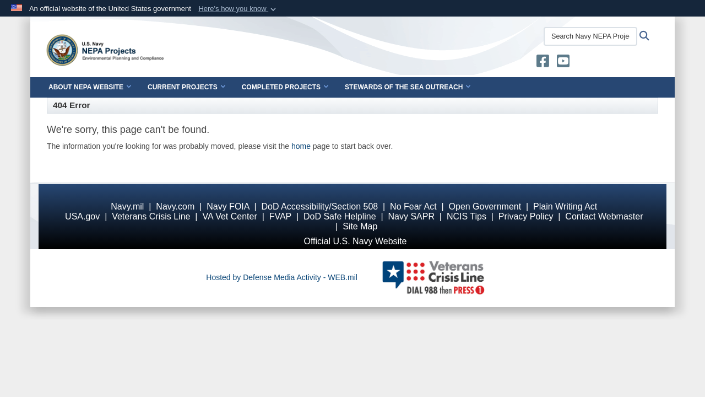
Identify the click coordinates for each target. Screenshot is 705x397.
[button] (238, 8)
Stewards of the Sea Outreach (407, 87)
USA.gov (82, 216)
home (301, 146)
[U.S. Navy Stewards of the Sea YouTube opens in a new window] (563, 63)
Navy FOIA (228, 206)
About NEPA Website (89, 87)
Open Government (485, 206)
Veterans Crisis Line (151, 216)
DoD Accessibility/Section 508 (320, 206)
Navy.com (175, 206)
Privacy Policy (526, 216)
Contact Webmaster (604, 216)
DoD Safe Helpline (339, 216)
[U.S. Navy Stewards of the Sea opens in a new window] (542, 63)
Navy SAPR (411, 216)
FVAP (280, 216)
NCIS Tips (466, 216)
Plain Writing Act (565, 206)
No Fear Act (413, 206)
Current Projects (186, 87)
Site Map (360, 226)
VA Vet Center (229, 216)
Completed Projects (285, 87)
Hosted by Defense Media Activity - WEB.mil (281, 277)
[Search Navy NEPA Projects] (590, 36)
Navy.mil (127, 206)
